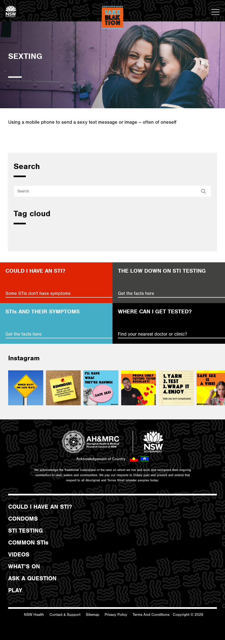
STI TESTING (25, 530)
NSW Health (34, 615)
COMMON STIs (28, 542)
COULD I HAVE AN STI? (40, 507)
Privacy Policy (116, 615)
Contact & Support (64, 615)
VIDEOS (18, 554)
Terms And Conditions (151, 615)
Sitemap (92, 615)
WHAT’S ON (24, 566)
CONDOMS (23, 518)
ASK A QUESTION (32, 578)
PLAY (15, 590)
